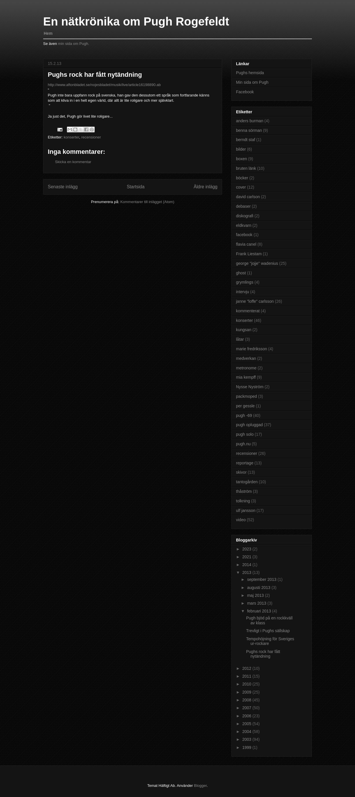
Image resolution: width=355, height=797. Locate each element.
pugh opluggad (249, 424)
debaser (243, 206)
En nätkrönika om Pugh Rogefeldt (136, 21)
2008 (247, 700)
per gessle (245, 406)
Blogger (200, 785)
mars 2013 (257, 603)
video (241, 519)
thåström (244, 491)
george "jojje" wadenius (257, 263)
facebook (244, 234)
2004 (247, 731)
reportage (244, 463)
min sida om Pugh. (73, 43)
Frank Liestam (249, 253)
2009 (247, 692)
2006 (247, 716)
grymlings (244, 282)
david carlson (248, 196)
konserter (71, 137)
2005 (247, 723)
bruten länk (246, 168)
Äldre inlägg (205, 186)
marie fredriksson (251, 348)
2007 (247, 707)
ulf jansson (245, 510)
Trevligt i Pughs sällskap (268, 630)
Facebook (245, 92)
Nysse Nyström (249, 386)
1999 (247, 747)
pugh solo (245, 434)
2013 (247, 572)
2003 (247, 739)
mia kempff (246, 377)
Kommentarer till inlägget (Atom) (147, 202)
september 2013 (262, 579)
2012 (247, 668)
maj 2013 (256, 595)
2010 (247, 684)
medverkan (246, 358)
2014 (247, 564)
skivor (241, 472)
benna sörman (249, 130)
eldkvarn (243, 225)
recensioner (91, 137)
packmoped (246, 396)
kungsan (243, 329)
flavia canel (246, 244)
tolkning (243, 501)
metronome (246, 368)
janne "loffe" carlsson (255, 301)
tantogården (247, 481)
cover (241, 187)
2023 (247, 549)
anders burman (249, 120)
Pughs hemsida (250, 72)
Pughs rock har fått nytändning (263, 654)
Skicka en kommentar (73, 162)
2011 (247, 676)
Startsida (136, 186)
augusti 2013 (259, 587)
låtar (240, 339)
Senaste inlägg (63, 186)
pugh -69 (244, 415)
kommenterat (248, 311)
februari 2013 (259, 611)
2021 (247, 557)
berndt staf (245, 139)
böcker (242, 178)
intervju (242, 291)
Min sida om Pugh (252, 82)
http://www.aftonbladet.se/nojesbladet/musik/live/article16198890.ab (104, 85)
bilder (241, 149)
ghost (241, 273)
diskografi (244, 216)
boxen (241, 158)
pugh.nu (243, 444)
